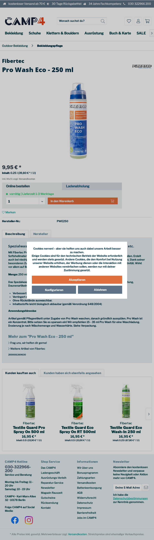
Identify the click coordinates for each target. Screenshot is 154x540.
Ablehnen (100, 289)
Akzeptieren (77, 279)
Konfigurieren (54, 289)
